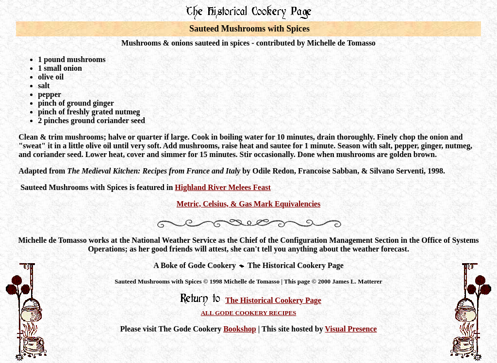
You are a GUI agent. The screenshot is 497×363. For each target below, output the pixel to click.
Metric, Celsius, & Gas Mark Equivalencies (248, 204)
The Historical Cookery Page (273, 300)
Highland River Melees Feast (222, 187)
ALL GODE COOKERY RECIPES (249, 312)
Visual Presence (351, 329)
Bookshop (239, 329)
